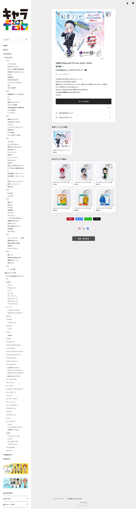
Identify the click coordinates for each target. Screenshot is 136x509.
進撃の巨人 (11, 130)
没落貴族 (10, 229)
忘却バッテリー (12, 223)
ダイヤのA (11, 141)
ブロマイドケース (13, 301)
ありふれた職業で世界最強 (16, 69)
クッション (11, 293)
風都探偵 (10, 210)
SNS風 (10, 335)
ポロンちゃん (11, 231)
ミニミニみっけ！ (11, 421)
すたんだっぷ (11, 288)
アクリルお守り (10, 447)
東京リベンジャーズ (13, 184)
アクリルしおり (10, 348)
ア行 (7, 61)
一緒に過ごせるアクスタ (13, 376)
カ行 (7, 91)
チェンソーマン (12, 152)
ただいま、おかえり (13, 144)
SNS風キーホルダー (14, 430)
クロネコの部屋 (12, 105)
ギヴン (9, 99)
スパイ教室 (11, 132)
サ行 (7, 116)
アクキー (10, 285)
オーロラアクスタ (11, 379)
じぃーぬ (8, 307)
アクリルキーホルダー (14, 310)
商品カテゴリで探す (10, 273)
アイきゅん (9, 319)
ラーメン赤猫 (11, 269)
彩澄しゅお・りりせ (13, 66)
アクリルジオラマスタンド (13, 345)
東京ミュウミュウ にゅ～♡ (16, 181)
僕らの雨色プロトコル (14, 226)
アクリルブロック (11, 364)
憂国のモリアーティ (13, 260)
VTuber (10, 207)
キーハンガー (10, 386)
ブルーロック (11, 215)
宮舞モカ (10, 246)
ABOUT (5, 50)
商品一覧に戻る (83, 239)
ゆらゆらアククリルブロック (16, 373)
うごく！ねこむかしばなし (15, 82)
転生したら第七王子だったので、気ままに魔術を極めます (16, 168)
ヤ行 (7, 252)
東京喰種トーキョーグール (15, 173)
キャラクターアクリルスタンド (14, 389)
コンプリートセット (11, 399)
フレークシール (12, 296)
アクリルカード (12, 322)
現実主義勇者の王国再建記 (16, 107)
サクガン (10, 124)
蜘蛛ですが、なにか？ (14, 102)
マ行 (7, 234)
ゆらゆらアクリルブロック (15, 313)
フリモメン (11, 213)
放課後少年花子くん (14, 221)
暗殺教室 (10, 77)
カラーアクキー (10, 382)
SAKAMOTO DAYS (14, 122)
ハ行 (7, 199)
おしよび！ (9, 326)
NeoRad (10, 193)
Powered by (84, 505)
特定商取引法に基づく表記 (75, 498)
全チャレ (8, 316)
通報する (109, 107)
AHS (9, 85)
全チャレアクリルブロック (15, 370)
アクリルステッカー (11, 358)
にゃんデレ (11, 196)
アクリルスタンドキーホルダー (15, 351)
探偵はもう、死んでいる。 (15, 147)
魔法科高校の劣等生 (14, 243)
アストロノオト (12, 64)
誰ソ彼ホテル (12, 149)
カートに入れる (84, 101)
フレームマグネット (11, 405)
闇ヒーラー (11, 255)
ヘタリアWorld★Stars (15, 218)
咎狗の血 (10, 187)
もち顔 (8, 433)
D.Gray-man (11, 160)
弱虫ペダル (11, 263)
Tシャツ (10, 290)
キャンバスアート (11, 392)
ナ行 (7, 190)
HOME (5, 45)
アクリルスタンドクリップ (13, 355)
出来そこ (10, 163)
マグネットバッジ (11, 415)
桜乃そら (10, 205)
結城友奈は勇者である (14, 257)
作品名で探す (9, 57)
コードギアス (11, 113)
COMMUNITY (7, 455)
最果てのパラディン (13, 119)
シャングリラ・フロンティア (15, 127)
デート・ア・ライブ (13, 157)
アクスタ (8, 338)
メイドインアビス (12, 248)
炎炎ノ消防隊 (12, 88)
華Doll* (10, 202)
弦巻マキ (10, 155)
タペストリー (10, 450)
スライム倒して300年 (14, 135)
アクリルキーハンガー (14, 436)
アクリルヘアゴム (13, 304)
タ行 (7, 138)
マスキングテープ (13, 298)
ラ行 (7, 266)
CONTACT (6, 459)
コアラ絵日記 (12, 110)
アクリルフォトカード (12, 361)
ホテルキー (9, 411)
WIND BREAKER (13, 80)
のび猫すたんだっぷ (13, 367)
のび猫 (8, 282)
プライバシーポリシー (59, 498)
